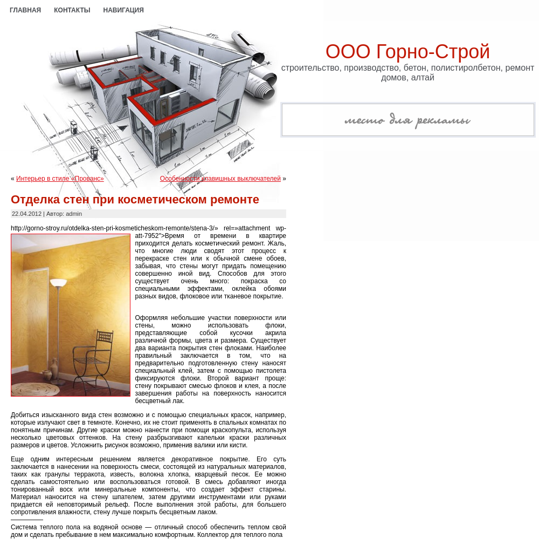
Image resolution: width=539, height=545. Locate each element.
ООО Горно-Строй (408, 51)
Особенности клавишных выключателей (220, 178)
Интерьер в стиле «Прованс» (60, 178)
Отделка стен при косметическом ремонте (135, 199)
